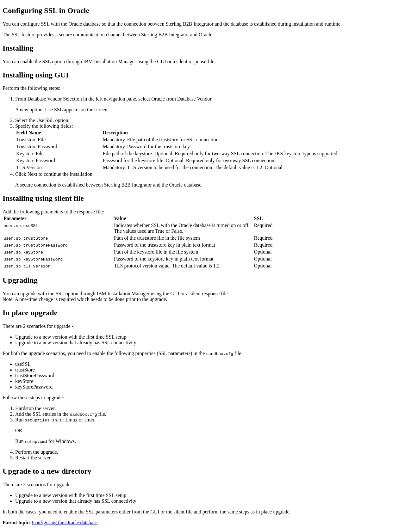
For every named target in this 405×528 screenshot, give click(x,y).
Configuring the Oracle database (64, 522)
